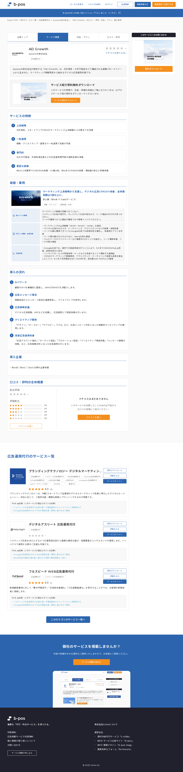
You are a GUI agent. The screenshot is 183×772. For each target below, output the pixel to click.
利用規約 (11, 732)
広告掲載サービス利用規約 (20, 736)
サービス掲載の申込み (91, 662)
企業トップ (22, 37)
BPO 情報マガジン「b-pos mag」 (115, 745)
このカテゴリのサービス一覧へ (68, 619)
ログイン (109, 4)
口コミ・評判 (113, 37)
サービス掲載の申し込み (22, 753)
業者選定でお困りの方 (164, 4)
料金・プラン (83, 37)
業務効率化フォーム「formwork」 (115, 749)
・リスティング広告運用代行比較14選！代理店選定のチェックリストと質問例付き (46, 507)
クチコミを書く (25, 426)
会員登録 (125, 4)
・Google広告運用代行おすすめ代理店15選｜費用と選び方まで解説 (41, 510)
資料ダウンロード (153, 69)
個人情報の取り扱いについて (21, 741)
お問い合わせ (13, 745)
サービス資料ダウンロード (65, 100)
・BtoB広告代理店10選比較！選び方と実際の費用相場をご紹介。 (40, 558)
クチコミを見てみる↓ (116, 53)
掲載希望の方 (142, 4)
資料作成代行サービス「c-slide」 (114, 736)
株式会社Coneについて (106, 724)
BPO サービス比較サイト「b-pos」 (115, 741)
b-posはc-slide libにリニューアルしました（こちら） (92, 12)
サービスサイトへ (114, 481)
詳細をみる (115, 476)
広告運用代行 (36, 59)
